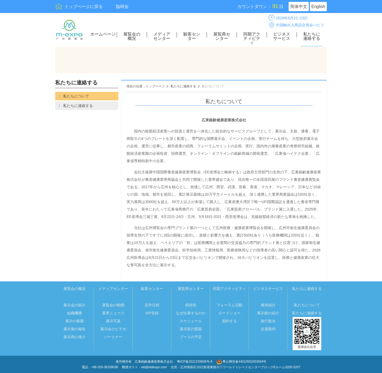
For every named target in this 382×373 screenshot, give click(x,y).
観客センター (191, 36)
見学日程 (152, 305)
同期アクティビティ (251, 38)
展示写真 (113, 321)
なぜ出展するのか (191, 313)
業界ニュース (113, 313)
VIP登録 (152, 313)
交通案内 (268, 329)
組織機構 (74, 313)
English (318, 6)
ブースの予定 (191, 337)
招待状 (190, 305)
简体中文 (298, 6)
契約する (229, 321)
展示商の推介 (74, 337)
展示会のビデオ (113, 329)
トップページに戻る (83, 6)
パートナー (113, 337)
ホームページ (103, 34)
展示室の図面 (191, 329)
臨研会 (122, 6)
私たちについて (213, 86)
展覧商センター (221, 36)
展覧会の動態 (113, 305)
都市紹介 (268, 305)
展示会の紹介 (74, 305)
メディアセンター (161, 36)
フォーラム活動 (229, 305)
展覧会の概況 (131, 36)
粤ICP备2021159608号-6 (195, 361)
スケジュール (191, 321)
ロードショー (229, 313)
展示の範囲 (74, 321)
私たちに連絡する (311, 36)
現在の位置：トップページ (146, 86)
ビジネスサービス (281, 36)
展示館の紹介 (268, 313)
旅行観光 (268, 321)
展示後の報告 (74, 329)
